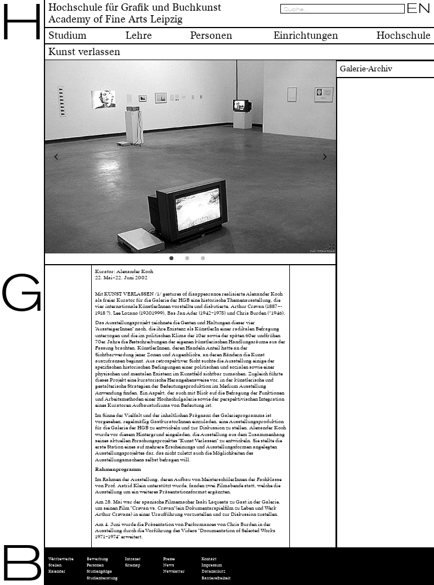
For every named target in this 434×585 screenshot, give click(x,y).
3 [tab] (206, 261)
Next (299, 156)
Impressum (212, 565)
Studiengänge (99, 571)
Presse (169, 558)
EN (418, 8)
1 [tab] (175, 261)
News (168, 565)
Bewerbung (97, 558)
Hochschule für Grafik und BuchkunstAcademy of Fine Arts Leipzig (134, 13)
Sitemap (132, 565)
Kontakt (209, 558)
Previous (81, 156)
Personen (95, 565)
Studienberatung (102, 578)
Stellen (54, 565)
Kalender (56, 571)
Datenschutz (213, 571)
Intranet (133, 558)
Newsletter (174, 571)
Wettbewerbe (61, 558)
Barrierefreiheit (216, 578)
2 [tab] (190, 261)
